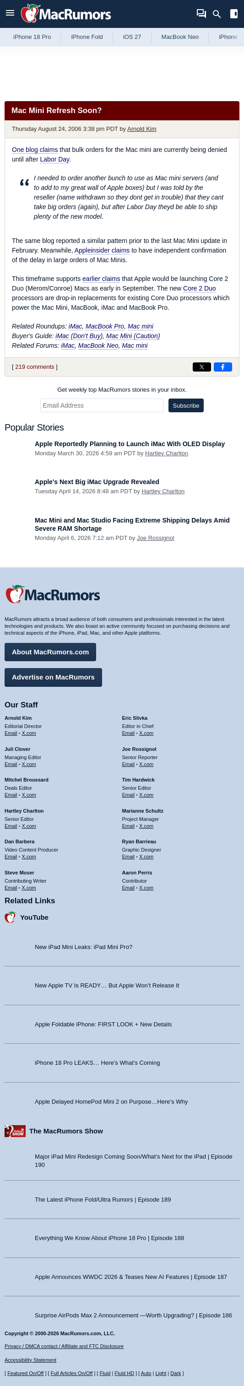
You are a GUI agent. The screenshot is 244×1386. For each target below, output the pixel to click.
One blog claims (35, 149)
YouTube (34, 917)
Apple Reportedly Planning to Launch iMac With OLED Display (130, 444)
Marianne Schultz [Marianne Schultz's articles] (142, 811)
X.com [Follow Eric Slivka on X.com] (146, 733)
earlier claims (101, 278)
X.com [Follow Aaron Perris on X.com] (146, 887)
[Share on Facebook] (223, 367)
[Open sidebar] (233, 15)
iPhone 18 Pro (32, 36)
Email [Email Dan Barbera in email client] (11, 856)
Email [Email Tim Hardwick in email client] (128, 795)
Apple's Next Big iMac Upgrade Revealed (97, 481)
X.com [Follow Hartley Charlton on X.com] (29, 826)
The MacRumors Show (66, 1131)
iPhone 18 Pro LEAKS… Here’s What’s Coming (97, 1062)
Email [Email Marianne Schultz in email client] (128, 826)
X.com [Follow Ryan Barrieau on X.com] (146, 856)
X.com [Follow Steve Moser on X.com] (29, 887)
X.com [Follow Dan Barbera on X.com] (29, 856)
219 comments (34, 366)
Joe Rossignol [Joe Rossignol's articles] (139, 749)
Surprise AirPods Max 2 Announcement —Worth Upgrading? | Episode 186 (133, 1315)
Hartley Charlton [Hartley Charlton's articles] (24, 811)
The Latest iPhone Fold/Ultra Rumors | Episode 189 (103, 1199)
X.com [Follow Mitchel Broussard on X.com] (29, 795)
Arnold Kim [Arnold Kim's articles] (18, 718)
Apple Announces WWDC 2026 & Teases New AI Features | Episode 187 (131, 1276)
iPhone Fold (87, 36)
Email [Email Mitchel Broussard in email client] (11, 795)
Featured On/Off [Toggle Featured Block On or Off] (25, 1373)
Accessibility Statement (30, 1360)
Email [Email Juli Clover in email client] (11, 764)
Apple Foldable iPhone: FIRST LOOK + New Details (103, 1024)
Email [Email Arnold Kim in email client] (11, 733)
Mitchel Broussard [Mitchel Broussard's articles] (27, 779)
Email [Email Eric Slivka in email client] (128, 733)
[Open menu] (10, 14)
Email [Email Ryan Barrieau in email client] (128, 856)
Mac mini (140, 326)
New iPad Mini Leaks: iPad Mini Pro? (83, 947)
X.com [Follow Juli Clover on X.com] (29, 764)
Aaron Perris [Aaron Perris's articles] (137, 872)
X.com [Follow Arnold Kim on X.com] (29, 733)
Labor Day (54, 159)
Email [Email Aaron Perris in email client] (128, 887)
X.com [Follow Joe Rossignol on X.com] (146, 764)
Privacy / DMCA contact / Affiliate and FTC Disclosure (64, 1346)
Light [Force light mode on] (160, 1373)
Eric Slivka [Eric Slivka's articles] (135, 718)
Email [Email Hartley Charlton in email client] (11, 826)
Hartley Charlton (166, 453)
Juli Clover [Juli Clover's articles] (17, 749)
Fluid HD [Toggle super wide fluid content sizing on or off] (124, 1373)
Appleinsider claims (102, 250)
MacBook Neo (180, 36)
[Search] (219, 14)
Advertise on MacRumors (53, 677)
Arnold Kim (142, 128)
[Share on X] (202, 367)
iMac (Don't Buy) (79, 336)
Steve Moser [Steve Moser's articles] (19, 872)
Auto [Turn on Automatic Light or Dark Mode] (146, 1373)
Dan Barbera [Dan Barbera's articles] (19, 841)
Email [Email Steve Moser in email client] (11, 887)
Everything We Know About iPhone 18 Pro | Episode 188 (109, 1238)
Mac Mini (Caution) (133, 336)
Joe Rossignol (155, 537)
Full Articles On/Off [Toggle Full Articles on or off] (72, 1373)
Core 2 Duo (199, 288)
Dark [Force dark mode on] (175, 1373)
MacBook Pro (105, 326)
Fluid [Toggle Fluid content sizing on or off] (104, 1373)
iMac (75, 326)
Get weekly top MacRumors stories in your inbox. (122, 389)
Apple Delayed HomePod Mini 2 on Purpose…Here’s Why (111, 1101)
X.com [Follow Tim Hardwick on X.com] (146, 795)
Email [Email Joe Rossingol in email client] (128, 764)
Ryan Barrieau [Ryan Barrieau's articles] (139, 841)
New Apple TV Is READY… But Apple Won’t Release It (107, 985)
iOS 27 (132, 36)
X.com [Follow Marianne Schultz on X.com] (146, 826)
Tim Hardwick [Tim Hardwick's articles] (138, 779)
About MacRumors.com (50, 652)
